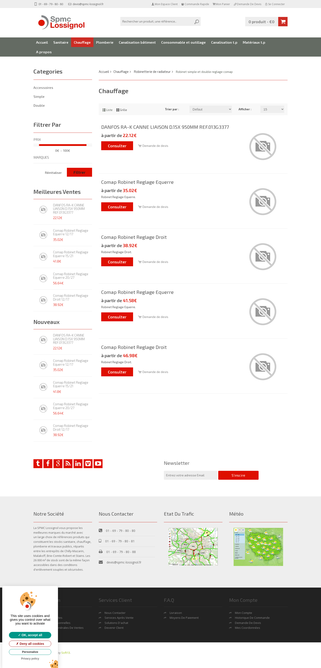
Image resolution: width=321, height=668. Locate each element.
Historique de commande (252, 618)
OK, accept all (30, 635)
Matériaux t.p (254, 42)
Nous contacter (115, 613)
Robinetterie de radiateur (152, 72)
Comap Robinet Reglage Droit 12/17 (70, 297)
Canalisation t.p (224, 42)
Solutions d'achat (116, 623)
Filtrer (79, 172)
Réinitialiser (53, 172)
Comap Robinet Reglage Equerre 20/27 (70, 276)
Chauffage (82, 42)
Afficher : (245, 109)
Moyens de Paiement (184, 618)
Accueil (42, 42)
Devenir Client (114, 628)
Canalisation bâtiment (137, 42)
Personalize (30, 652)
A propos (44, 52)
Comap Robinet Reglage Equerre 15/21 (70, 254)
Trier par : (172, 109)
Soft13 (65, 653)
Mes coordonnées (247, 628)
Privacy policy (30, 658)
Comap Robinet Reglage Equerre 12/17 (70, 232)
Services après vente (119, 618)
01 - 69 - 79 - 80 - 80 (48, 4)
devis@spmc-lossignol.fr (86, 4)
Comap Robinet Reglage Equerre (137, 182)
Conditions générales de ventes (61, 628)
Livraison (176, 613)
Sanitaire (60, 42)
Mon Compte (243, 613)
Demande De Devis (248, 623)
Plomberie (104, 42)
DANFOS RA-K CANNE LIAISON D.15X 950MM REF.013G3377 (69, 208)
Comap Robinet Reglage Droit (134, 237)
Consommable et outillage (183, 42)
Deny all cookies (30, 643)
